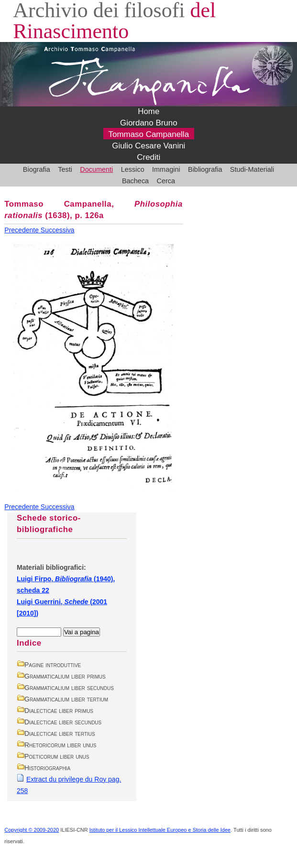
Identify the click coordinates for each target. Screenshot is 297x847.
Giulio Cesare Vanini (148, 146)
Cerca (166, 181)
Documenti (96, 169)
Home (148, 111)
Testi (65, 169)
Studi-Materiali (252, 169)
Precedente (22, 230)
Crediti (148, 157)
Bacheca (135, 181)
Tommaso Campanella (149, 134)
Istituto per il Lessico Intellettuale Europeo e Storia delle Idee (160, 830)
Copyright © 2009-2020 (31, 830)
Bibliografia (205, 169)
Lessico (132, 169)
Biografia (36, 169)
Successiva (58, 230)
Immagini (166, 169)
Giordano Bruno (148, 123)
